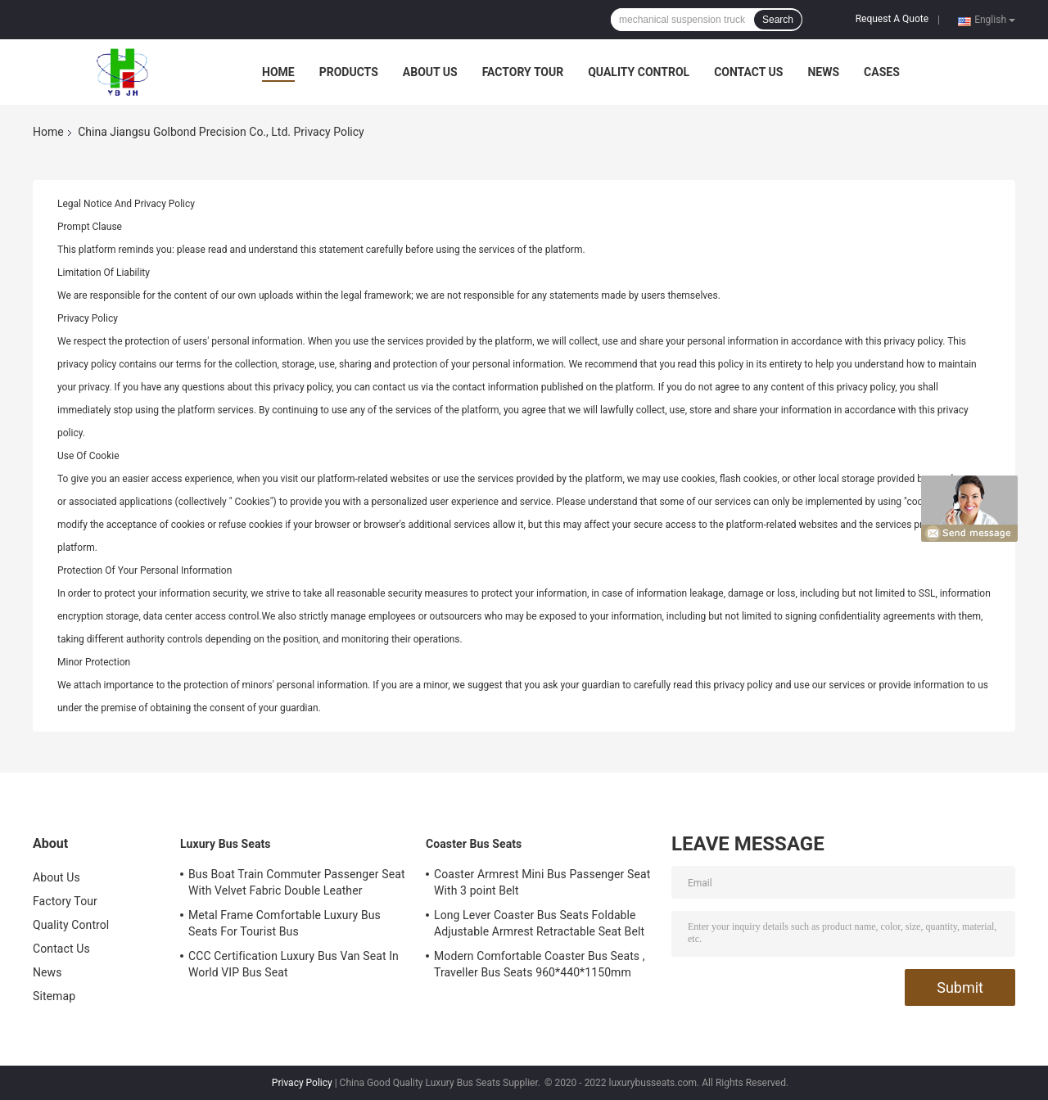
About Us (430, 72)
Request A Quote (892, 19)
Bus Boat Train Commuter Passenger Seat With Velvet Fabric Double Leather (296, 882)
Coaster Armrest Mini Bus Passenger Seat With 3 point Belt (542, 882)
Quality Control (638, 72)
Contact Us (748, 72)
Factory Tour (523, 72)
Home (278, 72)
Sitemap (54, 996)
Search (777, 19)
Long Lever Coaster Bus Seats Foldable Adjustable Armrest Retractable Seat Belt (539, 923)
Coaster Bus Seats (474, 843)
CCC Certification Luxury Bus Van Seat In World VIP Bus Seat (293, 964)
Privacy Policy (302, 1083)
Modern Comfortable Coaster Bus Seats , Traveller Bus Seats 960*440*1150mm (539, 964)
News (823, 72)
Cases (882, 72)
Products (348, 72)
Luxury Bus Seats (225, 843)
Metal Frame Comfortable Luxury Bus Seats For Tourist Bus (284, 923)
